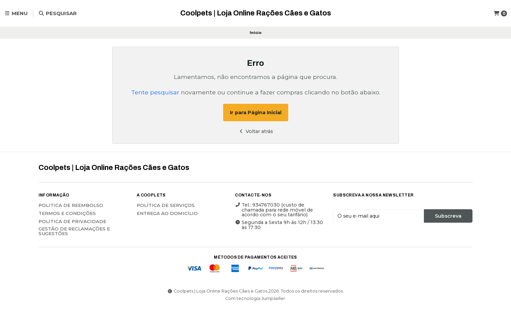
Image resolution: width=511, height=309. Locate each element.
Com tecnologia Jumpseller (255, 298)
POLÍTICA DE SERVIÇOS (166, 205)
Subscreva (448, 216)
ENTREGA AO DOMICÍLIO (167, 213)
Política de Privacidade (72, 221)
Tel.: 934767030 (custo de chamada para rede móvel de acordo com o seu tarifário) (274, 210)
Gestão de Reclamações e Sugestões (74, 231)
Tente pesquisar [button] (155, 92)
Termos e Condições (67, 213)
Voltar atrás (255, 131)
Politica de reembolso (71, 205)
